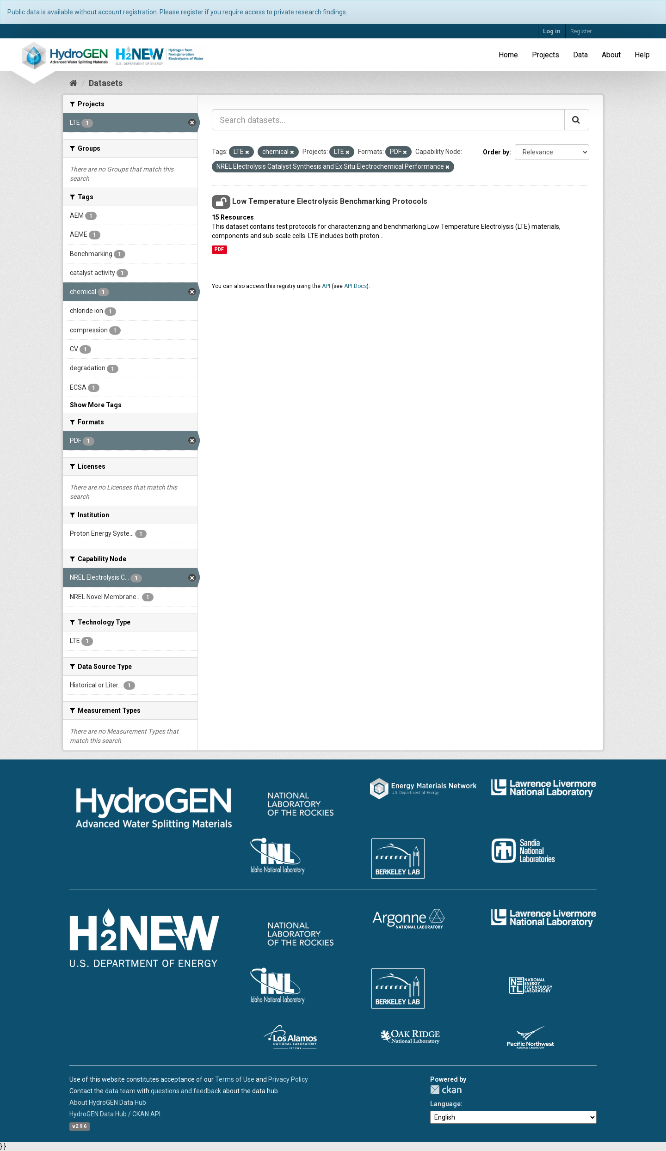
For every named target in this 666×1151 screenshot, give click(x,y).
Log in (552, 31)
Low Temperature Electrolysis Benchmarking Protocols (329, 201)
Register (581, 31)
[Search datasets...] (388, 119)
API (326, 286)
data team (120, 1091)
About (611, 54)
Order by (496, 152)
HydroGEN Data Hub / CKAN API (114, 1114)
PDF (219, 249)
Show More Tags (96, 405)
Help (642, 54)
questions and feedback (186, 1091)
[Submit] (576, 119)
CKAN (446, 1090)
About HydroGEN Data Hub (107, 1102)
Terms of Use (234, 1079)
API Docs (355, 286)
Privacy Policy (288, 1079)
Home (508, 54)
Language (445, 1104)
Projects (545, 54)
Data (580, 54)
